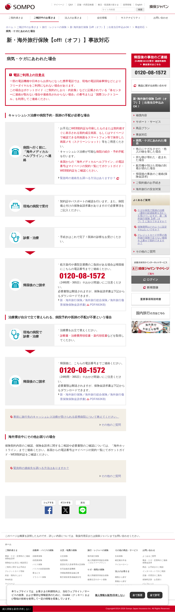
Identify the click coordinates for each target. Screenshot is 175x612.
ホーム (9, 27)
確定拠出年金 (120, 560)
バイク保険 (37, 564)
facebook (48, 507)
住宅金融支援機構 (67, 569)
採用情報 (127, 5)
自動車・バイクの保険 (43, 550)
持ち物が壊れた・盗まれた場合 (151, 158)
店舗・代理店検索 (85, 5)
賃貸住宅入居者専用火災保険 (72, 564)
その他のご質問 (111, 424)
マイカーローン (121, 564)
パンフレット (148, 584)
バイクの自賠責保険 (41, 569)
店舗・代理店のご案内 (152, 575)
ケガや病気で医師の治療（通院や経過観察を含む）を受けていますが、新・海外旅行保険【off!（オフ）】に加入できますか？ (152, 216)
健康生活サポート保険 (97, 579)
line (82, 507)
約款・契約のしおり (13, 575)
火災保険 (64, 556)
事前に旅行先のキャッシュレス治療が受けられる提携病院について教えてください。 (66, 416)
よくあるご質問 (149, 556)
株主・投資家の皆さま (108, 5)
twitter (65, 507)
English (139, 5)
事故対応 (140, 27)
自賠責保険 (37, 560)
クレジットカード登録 (14, 571)
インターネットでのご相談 (153, 571)
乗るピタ (36, 573)
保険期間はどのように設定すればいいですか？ (152, 228)
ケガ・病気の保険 (96, 569)
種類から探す (120, 577)
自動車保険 (37, 556)
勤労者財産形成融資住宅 (70, 577)
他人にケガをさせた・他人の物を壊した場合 (151, 150)
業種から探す (120, 581)
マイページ (59, 5)
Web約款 (9, 579)
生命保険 (119, 556)
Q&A (70, 5)
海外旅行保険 (93, 556)
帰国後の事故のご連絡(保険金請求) (151, 175)
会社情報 (102, 17)
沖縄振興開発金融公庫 (69, 573)
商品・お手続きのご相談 (153, 567)
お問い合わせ (148, 550)
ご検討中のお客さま (44, 17)
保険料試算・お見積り (152, 579)
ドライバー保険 (39, 577)
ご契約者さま (16, 17)
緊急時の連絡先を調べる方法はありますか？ (89, 178)
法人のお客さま (73, 17)
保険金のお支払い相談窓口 (16, 563)
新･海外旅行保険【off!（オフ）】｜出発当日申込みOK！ (101, 27)
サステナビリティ (130, 17)
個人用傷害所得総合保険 (98, 575)
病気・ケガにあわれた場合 (151, 142)
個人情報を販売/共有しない (16, 609)
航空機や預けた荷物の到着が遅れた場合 (151, 167)
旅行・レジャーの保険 (54, 27)
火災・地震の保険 (68, 550)
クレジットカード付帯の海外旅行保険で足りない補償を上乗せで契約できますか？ (152, 239)
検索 (140, 9)
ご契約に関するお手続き (15, 567)
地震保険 (64, 560)
